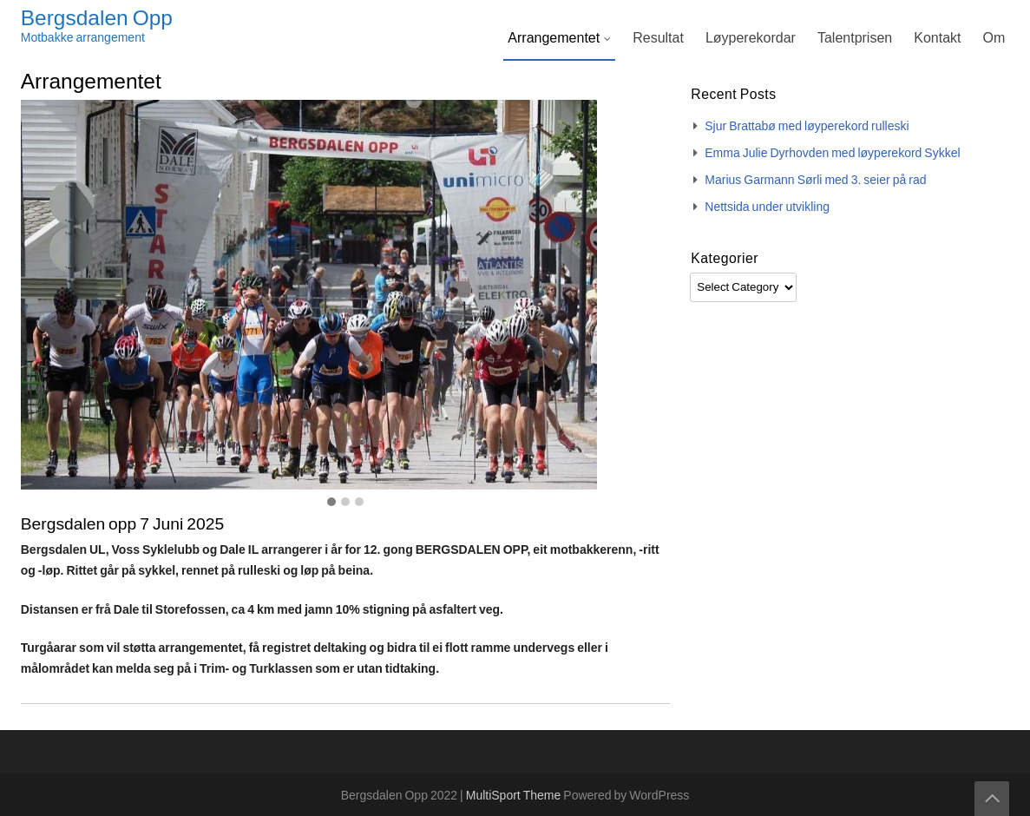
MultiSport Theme (515, 796)
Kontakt (937, 38)
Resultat (658, 38)
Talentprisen (854, 38)
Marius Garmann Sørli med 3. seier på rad (815, 180)
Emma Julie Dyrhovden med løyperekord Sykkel (832, 154)
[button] (331, 503)
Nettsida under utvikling (767, 207)
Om (993, 38)
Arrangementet (554, 38)
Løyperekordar (750, 38)
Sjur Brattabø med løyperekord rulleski (807, 127)
